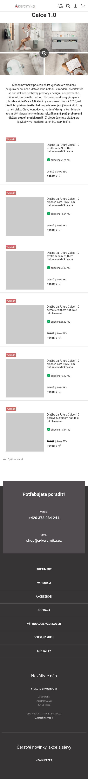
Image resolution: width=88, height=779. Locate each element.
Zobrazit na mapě (44, 717)
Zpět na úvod (13, 459)
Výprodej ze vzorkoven (44, 623)
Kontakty (44, 651)
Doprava (44, 610)
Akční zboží (44, 596)
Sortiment (43, 569)
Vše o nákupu (43, 637)
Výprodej (44, 583)
